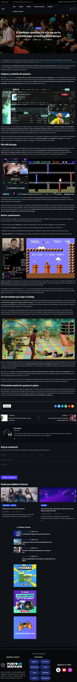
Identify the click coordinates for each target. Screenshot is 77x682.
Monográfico (46, 678)
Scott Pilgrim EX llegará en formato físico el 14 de (36, 534)
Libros (34, 678)
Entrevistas (34, 667)
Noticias (21, 6)
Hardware (45, 672)
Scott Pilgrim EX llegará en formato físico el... (22, 2)
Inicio (14, 6)
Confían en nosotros (18, 11)
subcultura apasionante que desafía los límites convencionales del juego (57, 62)
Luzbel (25, 288)
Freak (45, 667)
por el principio (11, 77)
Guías (34, 672)
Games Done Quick (17, 197)
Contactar (50, 6)
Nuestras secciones (39, 6)
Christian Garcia (46, 513)
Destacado (7, 406)
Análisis (29, 6)
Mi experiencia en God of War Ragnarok (13, 509)
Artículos (45, 661)
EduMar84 (6, 511)
